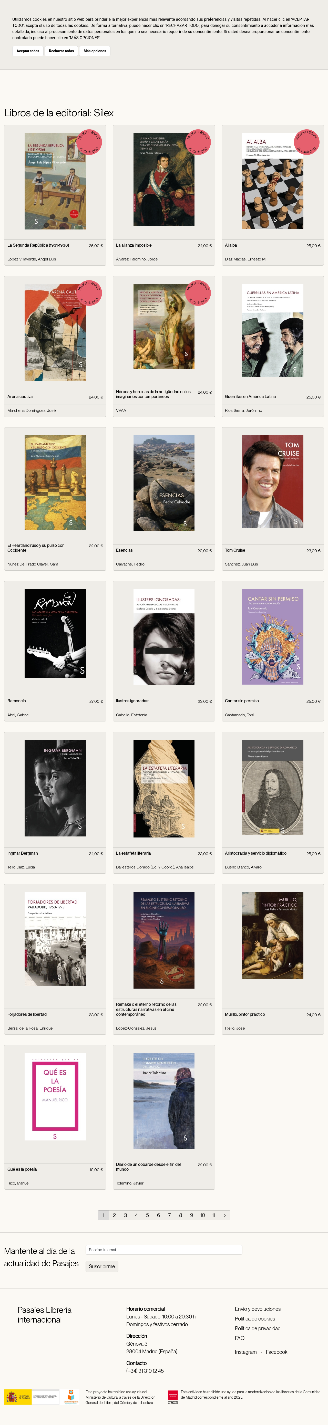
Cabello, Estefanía (131, 714)
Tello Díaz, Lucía (21, 867)
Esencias (124, 550)
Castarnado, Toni (239, 714)
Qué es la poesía (22, 1169)
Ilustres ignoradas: (132, 700)
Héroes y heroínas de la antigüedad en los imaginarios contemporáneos (153, 394)
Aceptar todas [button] (28, 51)
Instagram (246, 1352)
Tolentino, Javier (130, 1183)
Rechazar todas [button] (61, 51)
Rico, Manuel (18, 1183)
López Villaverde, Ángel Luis (31, 259)
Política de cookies (255, 1319)
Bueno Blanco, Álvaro (243, 867)
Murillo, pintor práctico (245, 1014)
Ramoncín (16, 700)
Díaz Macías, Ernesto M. (245, 259)
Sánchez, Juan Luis (241, 564)
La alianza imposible (134, 245)
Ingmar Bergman (22, 853)
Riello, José (235, 1028)
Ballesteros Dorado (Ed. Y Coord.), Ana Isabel (155, 867)
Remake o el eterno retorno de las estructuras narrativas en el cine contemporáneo (146, 1009)
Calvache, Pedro (130, 564)
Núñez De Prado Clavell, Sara (32, 564)
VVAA (121, 410)
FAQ (239, 1338)
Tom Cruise (235, 550)
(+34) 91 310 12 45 (145, 1371)
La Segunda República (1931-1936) (38, 245)
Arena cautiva (20, 396)
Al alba (231, 245)
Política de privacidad (258, 1328)
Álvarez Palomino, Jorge (137, 259)
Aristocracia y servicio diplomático (255, 853)
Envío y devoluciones (258, 1309)
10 (202, 1215)
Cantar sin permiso (242, 700)
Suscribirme (102, 1266)
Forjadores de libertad (27, 1014)
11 (213, 1215)
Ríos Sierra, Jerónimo (243, 410)
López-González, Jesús (136, 1028)
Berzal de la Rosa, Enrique (30, 1028)
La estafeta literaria (133, 853)
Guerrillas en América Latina (250, 396)
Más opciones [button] (95, 51)
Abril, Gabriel (18, 714)
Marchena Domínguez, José (31, 410)
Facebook (276, 1352)
